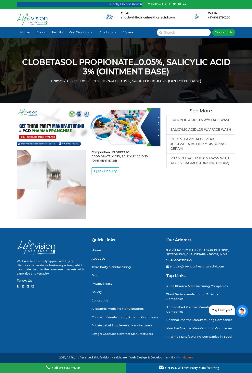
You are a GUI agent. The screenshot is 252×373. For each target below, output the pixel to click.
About (41, 32)
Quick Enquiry (105, 171)
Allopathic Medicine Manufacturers (118, 309)
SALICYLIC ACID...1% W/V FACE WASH (200, 120)
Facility (57, 32)
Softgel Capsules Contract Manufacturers (122, 334)
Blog (95, 275)
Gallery (97, 292)
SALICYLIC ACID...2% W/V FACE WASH (200, 129)
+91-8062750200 (219, 17)
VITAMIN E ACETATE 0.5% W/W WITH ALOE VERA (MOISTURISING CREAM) (199, 160)
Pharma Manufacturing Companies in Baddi (199, 336)
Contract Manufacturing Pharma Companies (125, 317)
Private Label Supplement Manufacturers (122, 325)
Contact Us (224, 32)
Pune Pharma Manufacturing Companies (197, 286)
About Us (99, 258)
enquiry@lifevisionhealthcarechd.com (148, 17)
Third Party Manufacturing (111, 267)
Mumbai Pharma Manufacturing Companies (199, 328)
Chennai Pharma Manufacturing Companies (199, 320)
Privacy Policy (102, 284)
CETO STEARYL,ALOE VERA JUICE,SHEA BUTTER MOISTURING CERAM (198, 144)
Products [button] (106, 32)
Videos (128, 32)
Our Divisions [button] (79, 32)
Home (25, 32)
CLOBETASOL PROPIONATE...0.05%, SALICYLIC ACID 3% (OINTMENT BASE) (134, 81)
